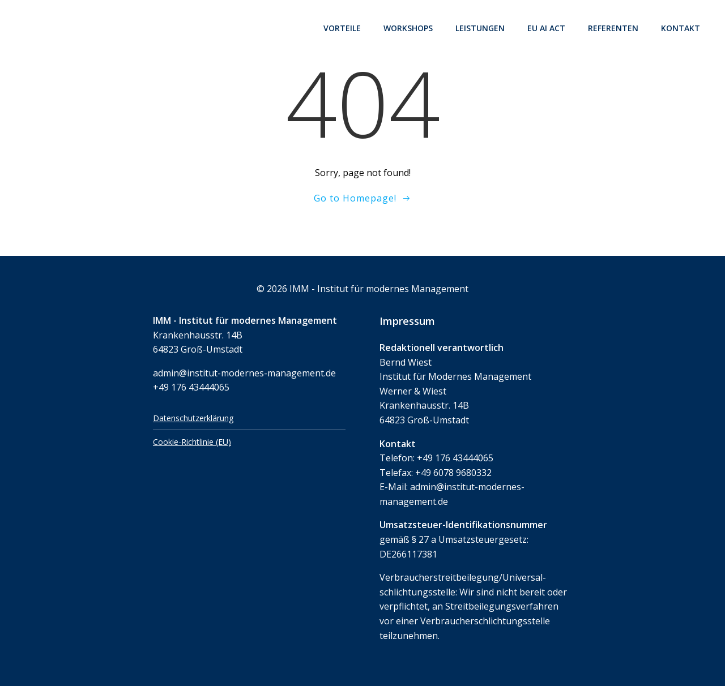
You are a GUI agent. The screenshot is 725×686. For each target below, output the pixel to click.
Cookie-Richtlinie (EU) (192, 441)
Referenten (613, 28)
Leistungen (480, 28)
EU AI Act (546, 28)
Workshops (408, 28)
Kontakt (680, 28)
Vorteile (342, 28)
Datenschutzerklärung (193, 418)
